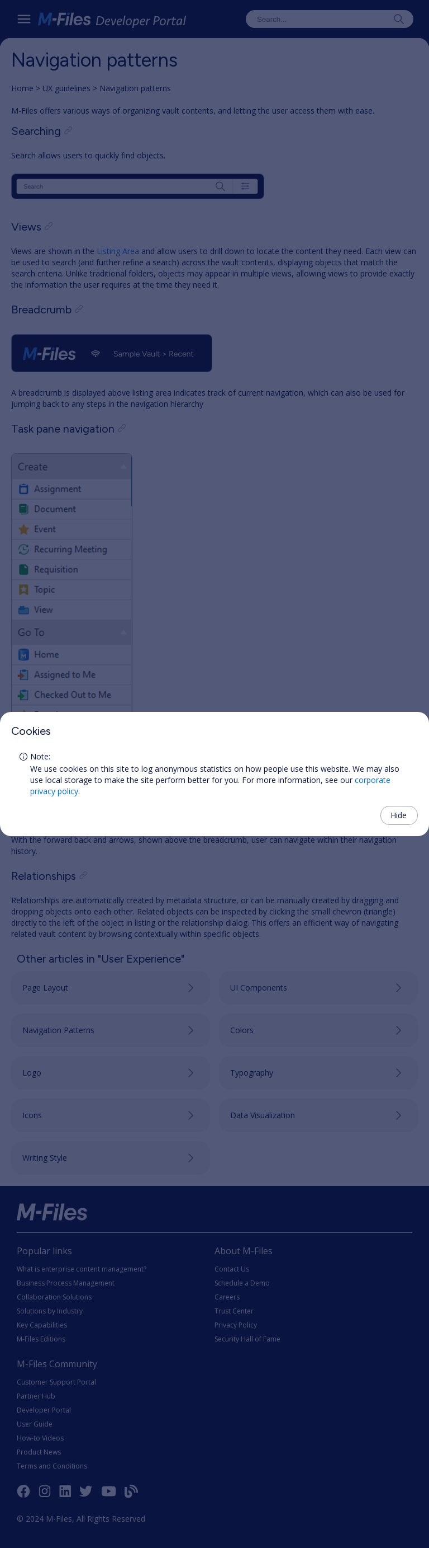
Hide (398, 815)
